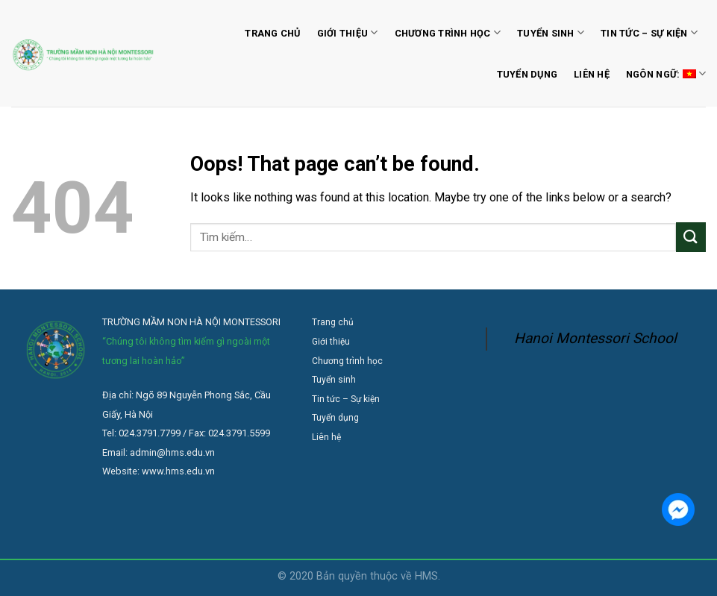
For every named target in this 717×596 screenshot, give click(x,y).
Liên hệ (592, 74)
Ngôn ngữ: (666, 73)
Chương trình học (448, 32)
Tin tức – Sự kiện (649, 32)
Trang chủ (272, 33)
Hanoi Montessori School (595, 338)
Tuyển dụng (527, 74)
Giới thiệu (347, 32)
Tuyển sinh (550, 32)
